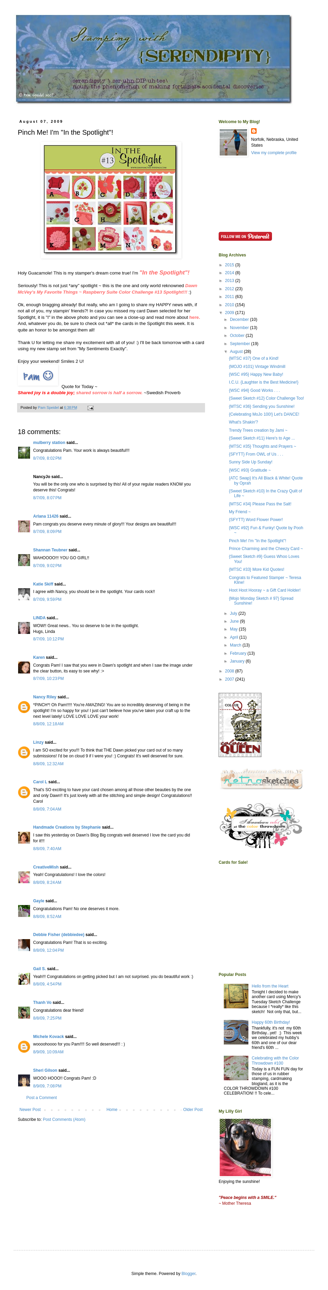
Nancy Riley (44, 697)
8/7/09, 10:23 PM (48, 678)
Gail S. (39, 968)
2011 (230, 296)
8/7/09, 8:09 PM (47, 531)
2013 (230, 280)
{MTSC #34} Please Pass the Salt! (260, 504)
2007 (230, 679)
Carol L (40, 782)
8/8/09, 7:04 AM (47, 809)
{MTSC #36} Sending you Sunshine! (262, 406)
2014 (230, 272)
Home (112, 1109)
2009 (230, 312)
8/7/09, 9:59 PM (47, 599)
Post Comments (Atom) (64, 1119)
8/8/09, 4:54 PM (47, 984)
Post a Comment (41, 1097)
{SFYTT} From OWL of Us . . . (256, 454)
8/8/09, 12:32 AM (48, 763)
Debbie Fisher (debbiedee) (58, 934)
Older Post (193, 1109)
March (236, 645)
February (238, 653)
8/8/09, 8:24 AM (47, 882)
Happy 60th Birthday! (271, 1022)
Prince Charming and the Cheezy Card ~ (266, 548)
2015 (230, 265)
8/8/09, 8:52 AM (47, 916)
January (238, 661)
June (235, 621)
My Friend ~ (240, 511)
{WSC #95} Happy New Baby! (256, 374)
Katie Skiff (43, 584)
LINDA (39, 618)
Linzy (38, 742)
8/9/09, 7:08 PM (47, 1086)
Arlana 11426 (45, 516)
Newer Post (30, 1109)
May (234, 629)
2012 (230, 288)
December (240, 319)
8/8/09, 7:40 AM (47, 848)
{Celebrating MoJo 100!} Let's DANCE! (264, 414)
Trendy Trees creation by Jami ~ (258, 430)
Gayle (38, 901)
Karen (39, 657)
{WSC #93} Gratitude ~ (250, 470)
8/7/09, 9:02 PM (47, 565)
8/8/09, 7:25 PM (47, 1018)
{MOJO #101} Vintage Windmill (257, 366)
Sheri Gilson (45, 1070)
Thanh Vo (42, 1002)
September (240, 343)
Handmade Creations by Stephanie (67, 827)
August (237, 351)
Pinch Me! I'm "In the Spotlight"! (257, 540)
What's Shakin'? (243, 422)
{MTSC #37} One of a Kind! (253, 358)
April (234, 637)
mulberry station (49, 442)
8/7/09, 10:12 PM (48, 639)
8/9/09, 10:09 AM (48, 1052)
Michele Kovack (48, 1036)
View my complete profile (274, 152)
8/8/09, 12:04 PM (48, 950)
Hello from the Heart (270, 986)
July (234, 613)
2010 (230, 304)
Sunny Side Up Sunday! (250, 462)
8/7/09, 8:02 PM (47, 458)
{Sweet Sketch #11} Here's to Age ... (262, 438)
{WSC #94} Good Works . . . (254, 390)
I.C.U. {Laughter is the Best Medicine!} (263, 382)
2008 (230, 671)
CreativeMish (46, 867)
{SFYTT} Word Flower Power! (256, 519)
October (238, 335)
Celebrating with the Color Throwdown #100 (275, 1060)
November (240, 327)
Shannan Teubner (50, 550)
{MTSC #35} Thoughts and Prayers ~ (262, 446)
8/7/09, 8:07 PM (47, 497)
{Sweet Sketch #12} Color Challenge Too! (266, 398)
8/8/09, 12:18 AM (48, 724)
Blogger (188, 1273)
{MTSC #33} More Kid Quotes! (256, 569)
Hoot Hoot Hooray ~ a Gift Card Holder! (265, 590)
